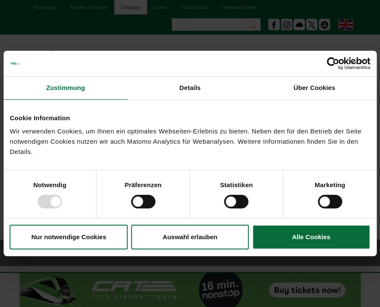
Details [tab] (190, 87)
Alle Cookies (311, 236)
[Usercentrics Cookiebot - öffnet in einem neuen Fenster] (333, 63)
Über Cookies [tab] (314, 87)
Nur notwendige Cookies (68, 236)
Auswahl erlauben (189, 236)
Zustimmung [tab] (65, 87)
